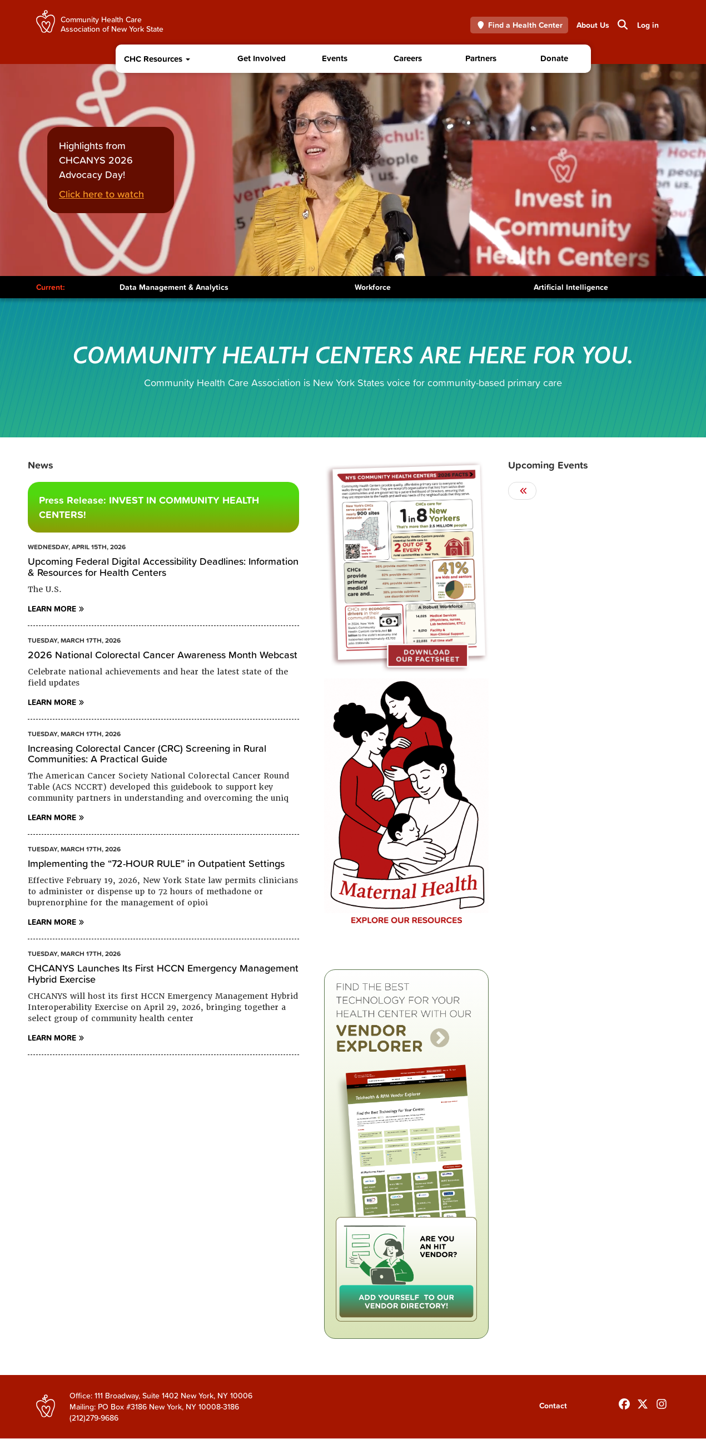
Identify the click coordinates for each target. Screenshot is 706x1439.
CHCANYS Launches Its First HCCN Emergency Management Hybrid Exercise (163, 973)
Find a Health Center (519, 25)
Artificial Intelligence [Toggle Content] (571, 287)
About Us (592, 25)
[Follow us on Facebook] (624, 1401)
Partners (480, 58)
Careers (408, 58)
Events (334, 58)
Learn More (52, 608)
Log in (648, 25)
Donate (554, 58)
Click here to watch (101, 193)
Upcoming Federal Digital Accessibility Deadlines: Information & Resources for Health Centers (163, 567)
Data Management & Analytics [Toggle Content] (174, 287)
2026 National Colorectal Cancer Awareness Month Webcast (162, 654)
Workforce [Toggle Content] (373, 287)
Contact (553, 1405)
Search (622, 24)
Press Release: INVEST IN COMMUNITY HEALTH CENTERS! (149, 507)
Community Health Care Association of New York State (112, 23)
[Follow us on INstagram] (661, 1401)
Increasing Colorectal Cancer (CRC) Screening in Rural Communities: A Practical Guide (147, 754)
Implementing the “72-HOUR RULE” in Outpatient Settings (156, 863)
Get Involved (261, 58)
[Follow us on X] (642, 1401)
